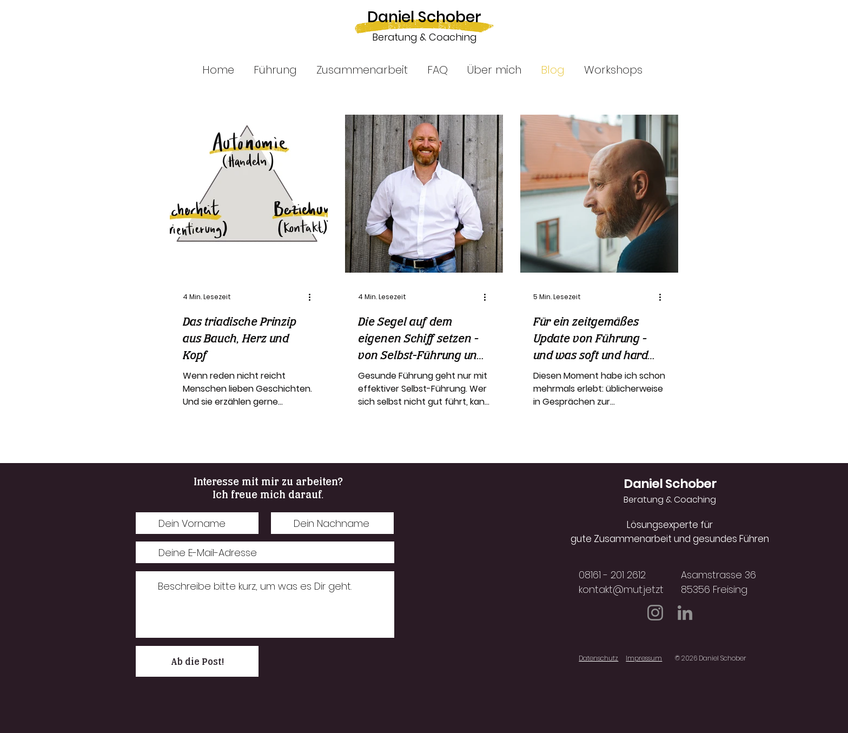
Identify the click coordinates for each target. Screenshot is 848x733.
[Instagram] (655, 612)
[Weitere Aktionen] (313, 296)
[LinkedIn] (684, 612)
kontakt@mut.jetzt (621, 589)
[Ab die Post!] (197, 661)
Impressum (644, 658)
